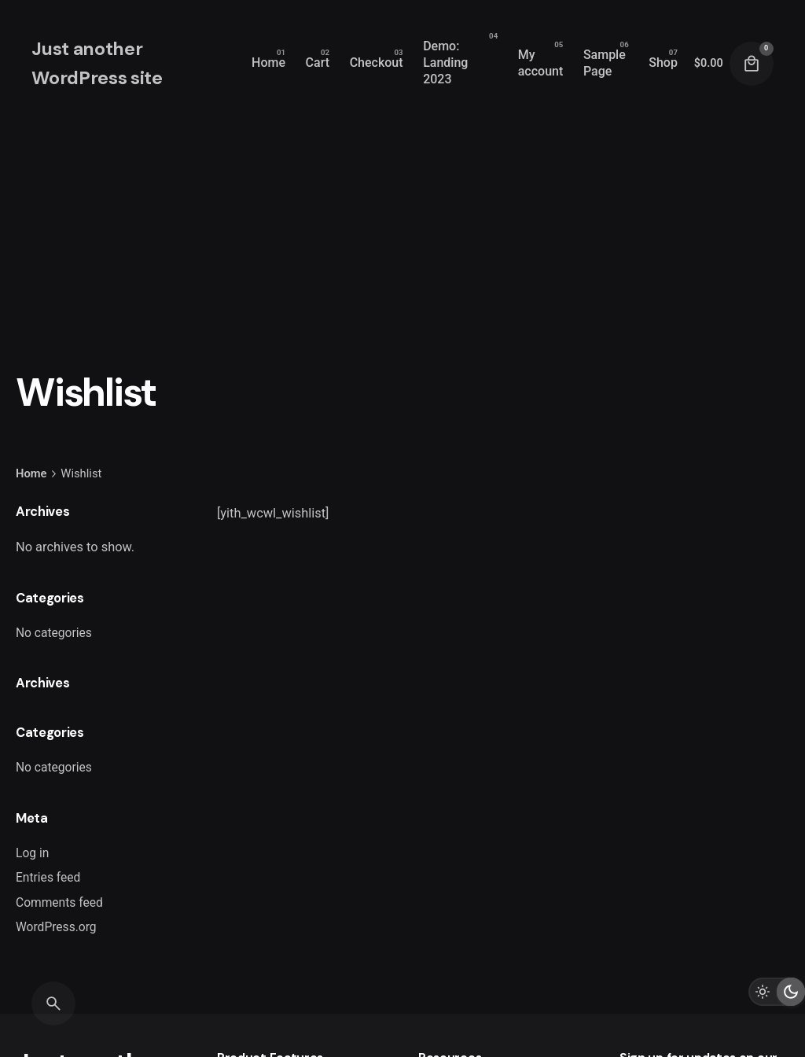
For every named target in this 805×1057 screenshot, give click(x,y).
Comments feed (59, 903)
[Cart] (752, 64)
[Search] (53, 1004)
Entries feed (48, 878)
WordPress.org (56, 927)
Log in (32, 853)
